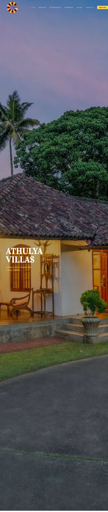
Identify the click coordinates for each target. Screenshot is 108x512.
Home (33, 7)
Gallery (79, 7)
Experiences (69, 7)
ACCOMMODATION (55, 7)
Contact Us (90, 7)
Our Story (42, 7)
